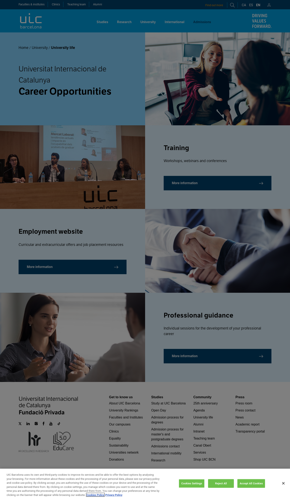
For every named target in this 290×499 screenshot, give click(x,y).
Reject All (221, 488)
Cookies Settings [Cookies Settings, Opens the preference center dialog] (191, 488)
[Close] (283, 488)
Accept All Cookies (251, 488)
